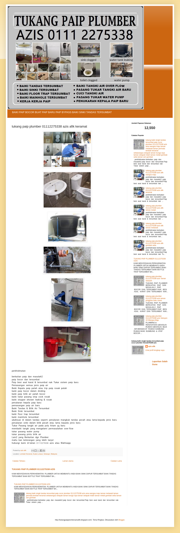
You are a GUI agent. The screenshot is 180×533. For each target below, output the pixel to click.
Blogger (122, 520)
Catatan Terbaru (19, 461)
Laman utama (68, 461)
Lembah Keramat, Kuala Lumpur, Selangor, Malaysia (38, 454)
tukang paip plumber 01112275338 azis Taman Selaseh (156, 278)
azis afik (151, 346)
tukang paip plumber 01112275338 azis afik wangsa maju (154, 173)
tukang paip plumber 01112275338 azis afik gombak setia (154, 243)
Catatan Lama (116, 461)
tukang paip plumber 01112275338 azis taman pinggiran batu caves (156, 298)
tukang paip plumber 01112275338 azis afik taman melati (154, 208)
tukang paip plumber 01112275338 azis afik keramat (154, 190)
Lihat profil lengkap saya (154, 350)
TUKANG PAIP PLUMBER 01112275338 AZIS (33, 469)
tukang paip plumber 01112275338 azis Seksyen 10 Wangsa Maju (156, 318)
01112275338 (43, 443)
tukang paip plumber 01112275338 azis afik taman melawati (154, 225)
